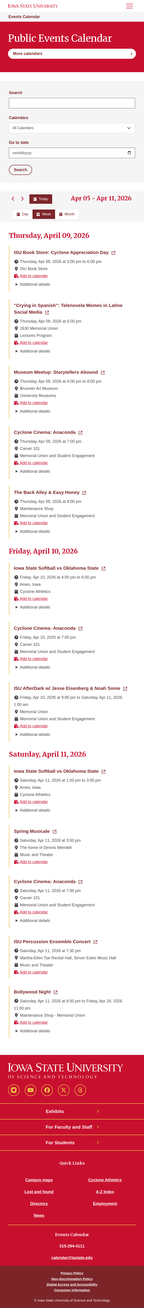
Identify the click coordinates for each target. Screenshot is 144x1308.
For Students (60, 1142)
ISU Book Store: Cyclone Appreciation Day (64, 252)
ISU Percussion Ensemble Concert (55, 941)
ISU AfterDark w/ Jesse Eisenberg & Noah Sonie (70, 688)
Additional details (35, 284)
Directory (39, 1203)
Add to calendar (31, 276)
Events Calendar (24, 17)
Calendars (18, 117)
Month (66, 214)
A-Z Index (105, 1192)
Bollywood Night (35, 991)
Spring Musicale (35, 831)
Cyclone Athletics (105, 1180)
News (39, 1215)
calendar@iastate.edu (72, 1258)
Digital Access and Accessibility (72, 1284)
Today (40, 199)
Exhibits (55, 1111)
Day (22, 214)
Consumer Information (72, 1290)
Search (15, 92)
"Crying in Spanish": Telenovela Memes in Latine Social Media (68, 309)
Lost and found (39, 1192)
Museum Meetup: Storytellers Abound (59, 372)
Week (44, 214)
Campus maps (39, 1180)
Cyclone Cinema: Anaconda (48, 432)
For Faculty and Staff (69, 1127)
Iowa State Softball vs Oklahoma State (59, 568)
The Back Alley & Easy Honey (50, 492)
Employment (105, 1203)
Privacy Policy (72, 1273)
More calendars (27, 53)
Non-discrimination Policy (72, 1279)
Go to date (19, 142)
